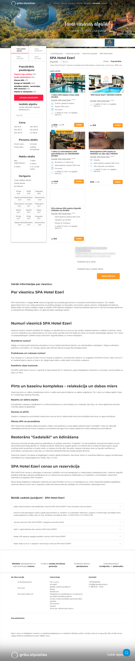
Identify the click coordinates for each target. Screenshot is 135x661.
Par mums (54, 582)
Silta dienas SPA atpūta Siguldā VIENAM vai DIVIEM (66, 209)
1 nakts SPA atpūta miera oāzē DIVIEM (65, 96)
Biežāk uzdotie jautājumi (60, 587)
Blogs (52, 589)
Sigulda (54, 61)
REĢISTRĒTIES (108, 276)
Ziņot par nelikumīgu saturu (62, 608)
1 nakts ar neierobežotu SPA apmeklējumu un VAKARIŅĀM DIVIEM (65, 153)
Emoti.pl (21, 588)
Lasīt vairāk (55, 71)
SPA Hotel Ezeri (64, 100)
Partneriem (54, 604)
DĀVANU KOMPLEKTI (28, 98)
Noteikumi (54, 592)
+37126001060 (94, 582)
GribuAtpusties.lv (25, 582)
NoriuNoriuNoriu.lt (25, 594)
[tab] (67, 506)
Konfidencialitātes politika (61, 596)
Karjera (53, 606)
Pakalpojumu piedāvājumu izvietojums (66, 594)
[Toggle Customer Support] (126, 652)
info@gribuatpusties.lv (98, 584)
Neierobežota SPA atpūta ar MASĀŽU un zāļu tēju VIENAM (104, 152)
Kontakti (53, 584)
